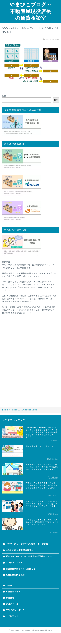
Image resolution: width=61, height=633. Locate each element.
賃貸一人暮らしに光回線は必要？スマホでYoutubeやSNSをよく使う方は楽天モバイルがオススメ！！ (29, 275)
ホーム (9, 585)
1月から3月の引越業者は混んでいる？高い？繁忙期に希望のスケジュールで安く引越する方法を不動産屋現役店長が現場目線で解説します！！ (28, 310)
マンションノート (14, 563)
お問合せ (10, 598)
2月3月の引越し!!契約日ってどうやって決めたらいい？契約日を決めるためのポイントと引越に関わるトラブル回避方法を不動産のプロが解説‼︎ (29, 298)
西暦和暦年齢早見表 (15, 575)
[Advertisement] (30, 357)
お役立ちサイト (13, 591)
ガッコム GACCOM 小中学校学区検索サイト (29, 556)
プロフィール (12, 604)
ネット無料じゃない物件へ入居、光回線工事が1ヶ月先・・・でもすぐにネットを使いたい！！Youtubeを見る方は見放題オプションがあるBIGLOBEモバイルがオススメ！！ (28, 286)
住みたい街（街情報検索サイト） (22, 550)
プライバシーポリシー (16, 610)
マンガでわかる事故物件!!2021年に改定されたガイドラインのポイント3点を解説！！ (28, 266)
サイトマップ (12, 616)
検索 (4, 95)
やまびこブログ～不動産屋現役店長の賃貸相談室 (31, 11)
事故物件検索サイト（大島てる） (22, 569)
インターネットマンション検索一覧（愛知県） (28, 544)
